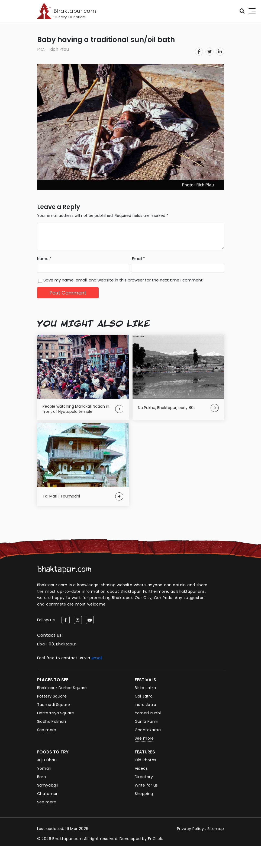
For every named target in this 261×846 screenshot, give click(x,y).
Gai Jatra (144, 696)
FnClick (155, 838)
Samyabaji (47, 785)
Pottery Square (52, 696)
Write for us (146, 785)
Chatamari (48, 793)
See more (46, 730)
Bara (41, 777)
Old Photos (145, 760)
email (96, 658)
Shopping (144, 793)
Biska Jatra (145, 687)
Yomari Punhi (148, 713)
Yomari (44, 768)
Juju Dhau (47, 760)
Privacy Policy (190, 828)
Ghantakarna (148, 730)
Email (138, 258)
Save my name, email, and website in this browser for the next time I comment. (123, 280)
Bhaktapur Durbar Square (62, 687)
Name (44, 258)
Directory (144, 777)
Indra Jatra (145, 704)
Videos (141, 768)
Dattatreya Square (55, 713)
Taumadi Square (53, 704)
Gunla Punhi (146, 721)
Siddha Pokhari (51, 721)
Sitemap (215, 828)
